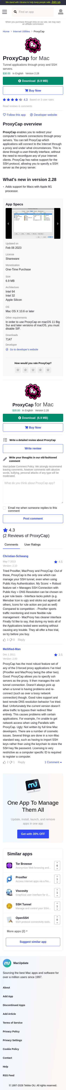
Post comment (33, 518)
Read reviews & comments (17, 106)
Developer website (43, 114)
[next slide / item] (57, 223)
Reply (21, 640)
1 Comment (53, 762)
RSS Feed (8, 1075)
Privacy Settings (12, 1040)
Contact (7, 1057)
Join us (55, 2)
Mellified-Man (12, 649)
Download (33, 81)
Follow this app (14, 114)
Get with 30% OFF (33, 834)
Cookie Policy (11, 1049)
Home (6, 31)
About (6, 987)
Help (5, 1066)
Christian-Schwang (15, 556)
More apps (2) (16, 931)
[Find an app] (15, 12)
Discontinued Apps (14, 1005)
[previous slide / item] (8, 223)
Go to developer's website (22, 349)
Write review (33, 448)
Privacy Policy (11, 1031)
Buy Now (33, 90)
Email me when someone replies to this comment (32, 509)
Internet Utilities (21, 31)
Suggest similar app (33, 942)
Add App (8, 996)
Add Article (9, 1014)
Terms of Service (13, 1022)
